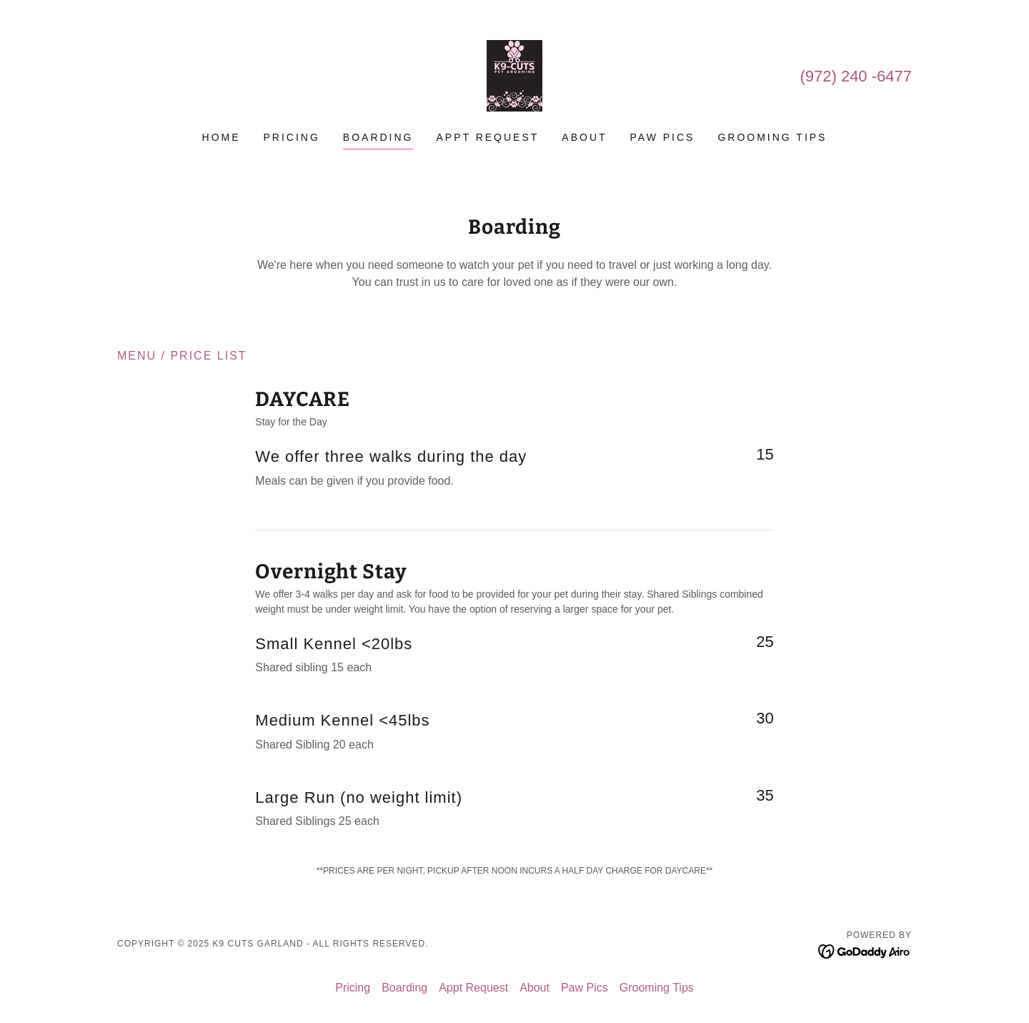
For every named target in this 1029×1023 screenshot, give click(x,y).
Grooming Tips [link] (772, 137)
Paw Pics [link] (662, 137)
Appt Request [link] (487, 137)
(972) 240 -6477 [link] (856, 76)
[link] (514, 75)
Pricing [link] (292, 137)
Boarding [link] (378, 137)
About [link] (584, 137)
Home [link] (221, 137)
